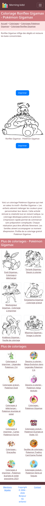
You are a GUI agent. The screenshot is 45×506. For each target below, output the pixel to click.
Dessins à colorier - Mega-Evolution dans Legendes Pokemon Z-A (33, 362)
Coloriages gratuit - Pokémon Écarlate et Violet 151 (33, 428)
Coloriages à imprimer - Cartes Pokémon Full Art (11, 428)
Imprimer (22, 93)
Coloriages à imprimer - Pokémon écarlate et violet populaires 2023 (11, 471)
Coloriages (14, 23)
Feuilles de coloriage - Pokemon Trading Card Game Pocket (34, 449)
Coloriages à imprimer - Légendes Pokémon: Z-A (11, 361)
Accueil (4, 23)
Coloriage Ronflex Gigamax (23, 26)
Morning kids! (13, 5)
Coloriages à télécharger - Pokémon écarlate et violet (11, 406)
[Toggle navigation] (40, 5)
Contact (37, 487)
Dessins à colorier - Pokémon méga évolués (33, 384)
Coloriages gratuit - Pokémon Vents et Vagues (33, 470)
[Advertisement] (22, 63)
